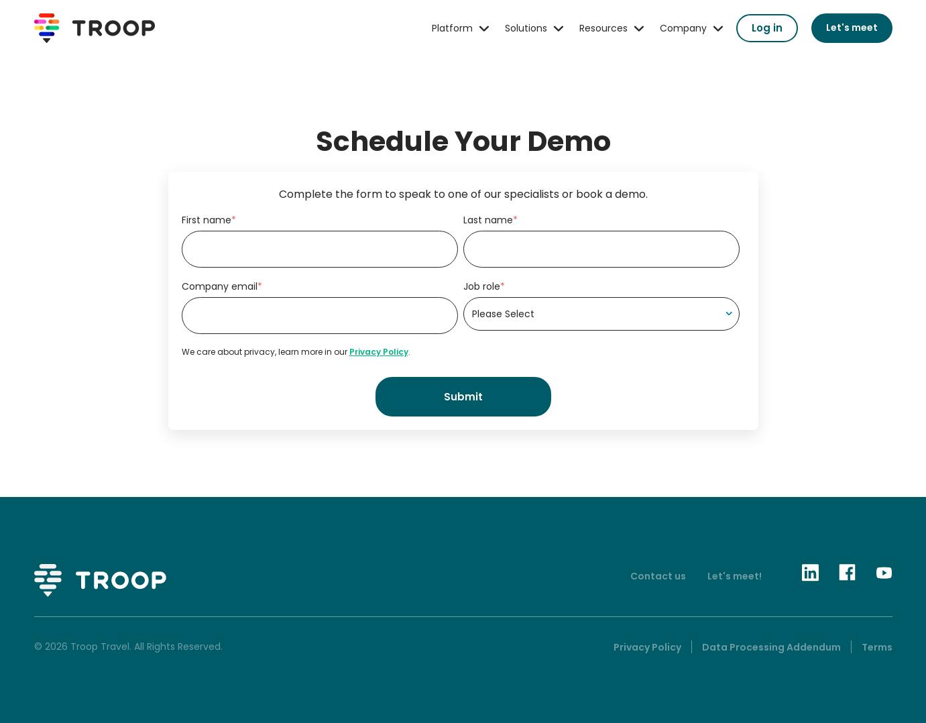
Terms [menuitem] (877, 647)
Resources (603, 28)
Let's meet (852, 27)
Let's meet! (734, 576)
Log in (767, 28)
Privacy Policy (378, 351)
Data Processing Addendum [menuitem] (771, 647)
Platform (452, 28)
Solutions (526, 28)
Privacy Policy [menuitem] (647, 647)
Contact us (658, 576)
